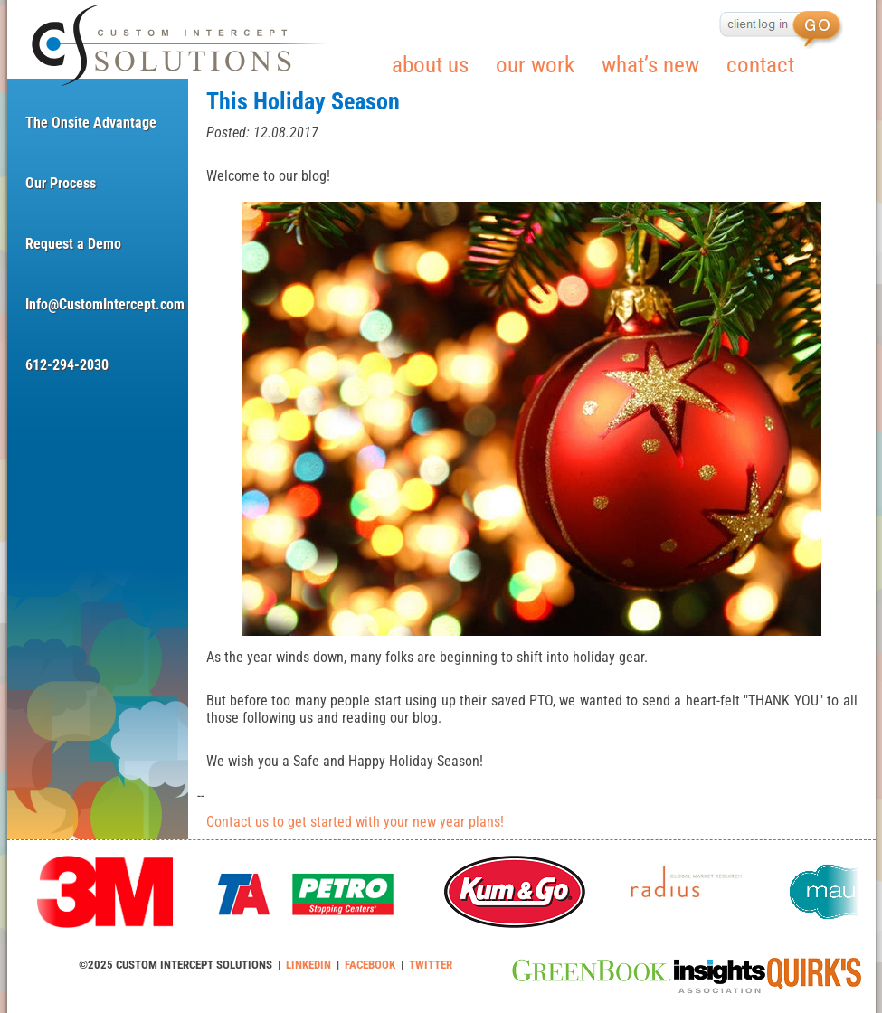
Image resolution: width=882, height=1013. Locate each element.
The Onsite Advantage (90, 122)
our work (535, 65)
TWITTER (430, 964)
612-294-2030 (67, 365)
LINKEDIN (308, 964)
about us (430, 65)
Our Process (60, 183)
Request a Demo (73, 243)
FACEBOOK (370, 964)
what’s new (650, 65)
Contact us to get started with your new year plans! (355, 821)
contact (760, 65)
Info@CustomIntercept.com (97, 304)
